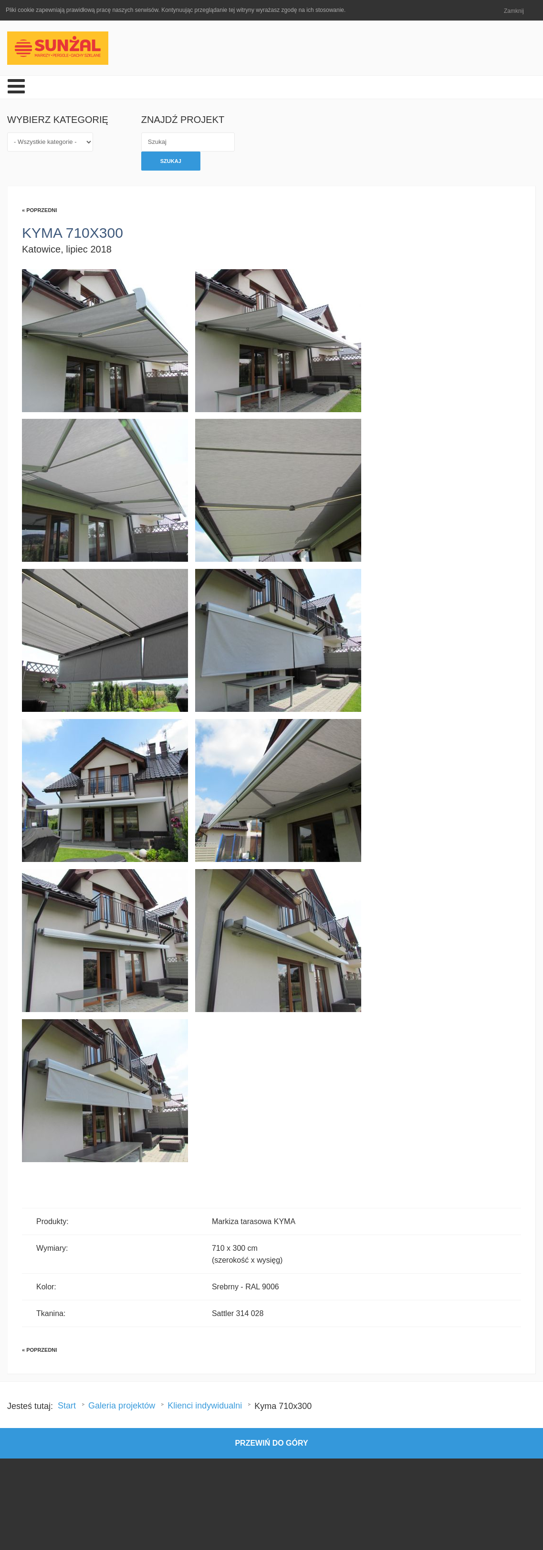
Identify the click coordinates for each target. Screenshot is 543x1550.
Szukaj (170, 161)
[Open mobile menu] (16, 87)
